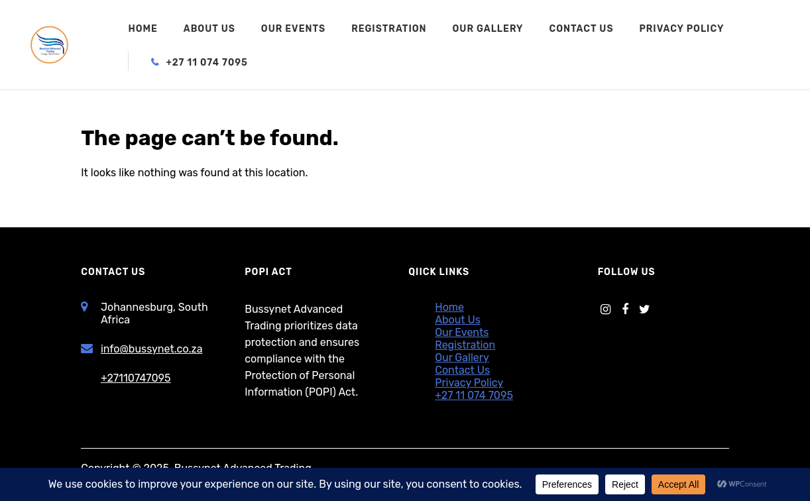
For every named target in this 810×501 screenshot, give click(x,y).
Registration (388, 29)
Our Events (293, 29)
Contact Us (581, 29)
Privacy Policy (681, 29)
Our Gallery (488, 29)
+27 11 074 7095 (207, 63)
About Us (209, 29)
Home (142, 29)
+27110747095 (136, 378)
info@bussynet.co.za (152, 349)
